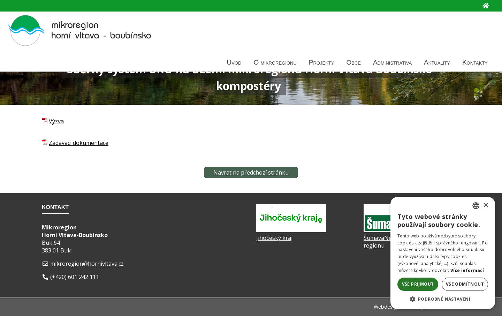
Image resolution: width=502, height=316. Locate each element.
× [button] (485, 205)
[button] (442, 298)
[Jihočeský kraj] (291, 230)
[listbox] (475, 205)
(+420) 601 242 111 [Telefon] (74, 277)
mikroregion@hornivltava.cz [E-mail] (87, 263)
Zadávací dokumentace (78, 143)
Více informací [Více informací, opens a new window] (467, 270)
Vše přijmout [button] (418, 284)
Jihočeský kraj (274, 238)
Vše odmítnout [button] (465, 284)
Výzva (56, 121)
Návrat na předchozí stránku (251, 172)
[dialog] (442, 253)
